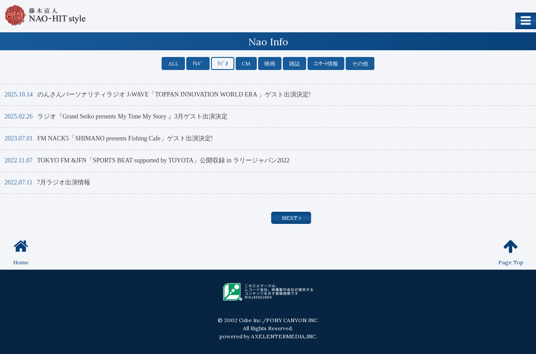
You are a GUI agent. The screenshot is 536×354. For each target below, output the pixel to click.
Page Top (510, 252)
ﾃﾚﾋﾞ (198, 64)
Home (21, 252)
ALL (173, 64)
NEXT (291, 217)
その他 (360, 64)
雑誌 (294, 64)
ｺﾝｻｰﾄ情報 (326, 64)
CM (246, 64)
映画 (269, 64)
